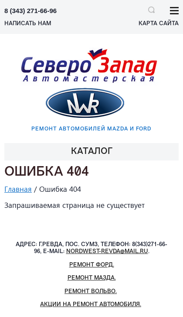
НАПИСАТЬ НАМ (27, 24)
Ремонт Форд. (91, 265)
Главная (18, 189)
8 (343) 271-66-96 (30, 10)
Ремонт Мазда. (92, 278)
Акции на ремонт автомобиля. (90, 304)
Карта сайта (159, 24)
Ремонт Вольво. (90, 291)
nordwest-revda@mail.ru (107, 251)
